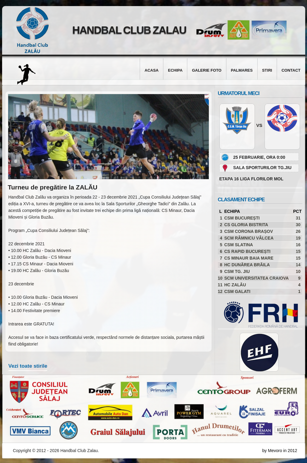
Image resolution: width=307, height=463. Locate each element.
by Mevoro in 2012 (279, 450)
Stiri (267, 70)
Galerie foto (206, 70)
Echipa (175, 70)
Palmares (242, 70)
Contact (291, 70)
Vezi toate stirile (28, 366)
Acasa (152, 70)
